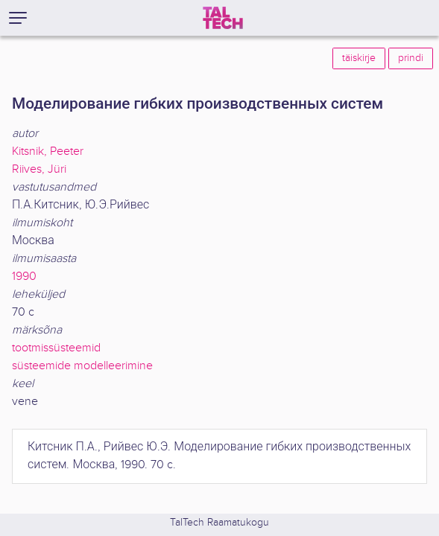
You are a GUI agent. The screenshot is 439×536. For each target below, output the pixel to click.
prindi (410, 58)
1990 (24, 276)
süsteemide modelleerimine (82, 366)
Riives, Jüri (39, 169)
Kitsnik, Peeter (47, 151)
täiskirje (359, 58)
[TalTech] (223, 18)
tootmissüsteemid (56, 348)
